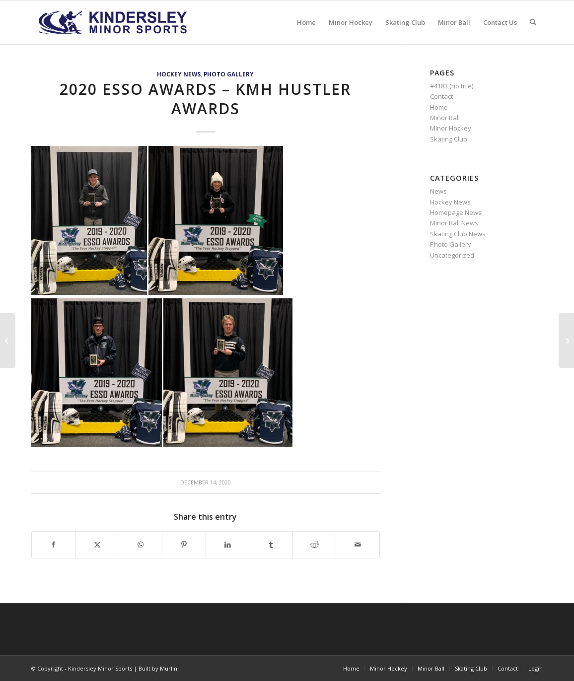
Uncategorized (452, 255)
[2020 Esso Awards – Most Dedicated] (566, 340)
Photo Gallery (229, 74)
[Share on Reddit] (314, 544)
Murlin (168, 668)
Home (439, 107)
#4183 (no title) (451, 85)
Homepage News (456, 212)
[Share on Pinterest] (183, 544)
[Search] (533, 22)
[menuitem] (306, 22)
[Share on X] (96, 544)
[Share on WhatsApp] (140, 544)
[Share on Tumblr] (270, 544)
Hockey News (179, 74)
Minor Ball (445, 117)
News (438, 191)
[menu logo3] (114, 22)
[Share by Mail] (357, 544)
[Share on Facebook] (53, 544)
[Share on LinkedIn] (227, 544)
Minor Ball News (454, 222)
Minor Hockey (450, 128)
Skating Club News (458, 233)
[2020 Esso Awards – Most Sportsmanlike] (7, 340)
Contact (441, 96)
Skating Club (448, 139)
